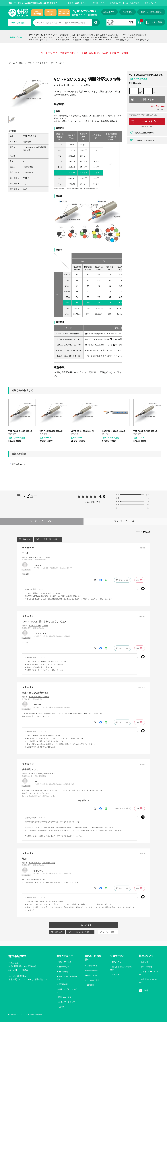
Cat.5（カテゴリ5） (123, 40)
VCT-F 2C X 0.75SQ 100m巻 (145, 431)
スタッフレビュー (125, 521)
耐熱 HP (78, 40)
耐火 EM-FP (67, 40)
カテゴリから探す (20, 23)
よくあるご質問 (132, 3)
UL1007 (98, 40)
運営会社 (144, 962)
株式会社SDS (17, 956)
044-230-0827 (86, 11)
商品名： (36, 557)
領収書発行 (127, 12)
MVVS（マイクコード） (39, 40)
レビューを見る (83, 85)
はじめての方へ (109, 12)
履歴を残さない (18, 464)
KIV (67, 37)
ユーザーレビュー (42, 521)
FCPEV (56, 40)
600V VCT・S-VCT (37, 37)
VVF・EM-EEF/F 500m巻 (82, 35)
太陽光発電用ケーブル (117, 35)
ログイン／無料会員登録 (151, 12)
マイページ (116, 974)
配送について (115, 3)
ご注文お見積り (154, 22)
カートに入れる (147, 121)
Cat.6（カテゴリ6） (143, 40)
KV (80, 37)
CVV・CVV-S (127, 37)
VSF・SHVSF (91, 37)
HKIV (74, 37)
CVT (31, 35)
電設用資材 (63, 984)
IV (49, 35)
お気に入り (116, 962)
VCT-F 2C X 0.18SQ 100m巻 (20, 431)
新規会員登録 (92, 970)
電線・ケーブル (64, 962)
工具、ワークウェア (66, 1002)
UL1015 (108, 40)
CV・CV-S (40, 35)
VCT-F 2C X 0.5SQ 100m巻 (82, 431)
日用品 (61, 1007)
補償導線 (104, 37)
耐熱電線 (114, 37)
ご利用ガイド (98, 3)
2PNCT (51, 37)
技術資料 (90, 985)
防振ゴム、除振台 (65, 997)
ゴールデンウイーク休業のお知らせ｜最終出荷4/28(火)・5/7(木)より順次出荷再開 (84, 53)
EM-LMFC (100, 35)
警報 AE (88, 40)
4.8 (102, 496)
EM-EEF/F (64, 35)
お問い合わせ (150, 3)
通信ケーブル (64, 967)
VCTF (60, 37)
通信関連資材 (64, 971)
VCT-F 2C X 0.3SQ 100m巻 (51, 431)
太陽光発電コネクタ (138, 35)
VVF (55, 35)
